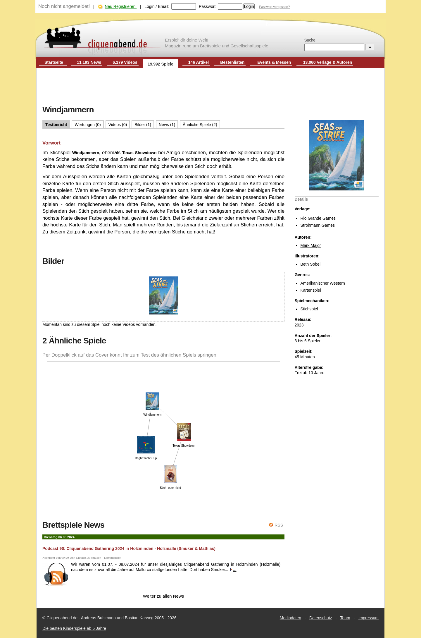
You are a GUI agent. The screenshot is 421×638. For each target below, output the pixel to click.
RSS (279, 525)
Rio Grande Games (318, 218)
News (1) (167, 124)
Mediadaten (290, 617)
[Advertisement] (210, 87)
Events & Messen (274, 62)
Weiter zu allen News (163, 596)
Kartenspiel (311, 290)
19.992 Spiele (160, 64)
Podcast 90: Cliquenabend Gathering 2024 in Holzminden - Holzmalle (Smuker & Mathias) (128, 548)
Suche (309, 40)
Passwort (207, 6)
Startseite (53, 62)
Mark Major (311, 245)
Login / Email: (156, 6)
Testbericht (56, 124)
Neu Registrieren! (121, 6)
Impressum (368, 617)
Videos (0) (117, 124)
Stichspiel (309, 309)
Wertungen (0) (88, 124)
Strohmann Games (318, 225)
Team (345, 617)
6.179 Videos (125, 62)
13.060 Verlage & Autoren (327, 62)
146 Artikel (198, 62)
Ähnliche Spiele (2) (200, 124)
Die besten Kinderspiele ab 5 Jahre (74, 628)
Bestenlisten (232, 62)
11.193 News (89, 62)
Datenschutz (320, 617)
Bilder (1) (142, 124)
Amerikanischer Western (323, 283)
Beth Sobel (311, 264)
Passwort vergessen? (274, 6)
